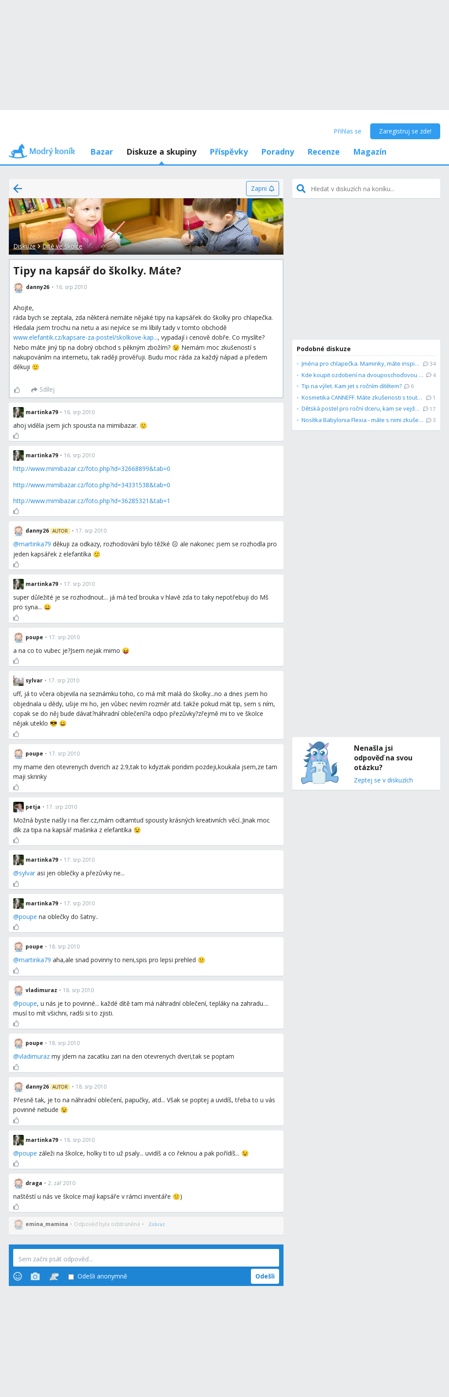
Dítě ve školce (62, 246)
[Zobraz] (157, 1224)
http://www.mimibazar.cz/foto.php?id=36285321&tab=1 (91, 501)
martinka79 (35, 544)
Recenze (323, 151)
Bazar (101, 151)
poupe (28, 916)
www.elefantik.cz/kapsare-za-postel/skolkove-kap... (85, 337)
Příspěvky (229, 151)
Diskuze (24, 246)
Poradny (277, 151)
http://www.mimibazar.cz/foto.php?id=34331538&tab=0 (91, 485)
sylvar (27, 873)
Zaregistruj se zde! (405, 131)
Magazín (369, 151)
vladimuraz (34, 1056)
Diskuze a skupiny (161, 151)
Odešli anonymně (97, 1276)
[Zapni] (262, 188)
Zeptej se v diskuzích (383, 780)
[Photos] (35, 1276)
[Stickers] (54, 1276)
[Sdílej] (43, 389)
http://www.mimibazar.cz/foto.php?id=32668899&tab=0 (91, 468)
